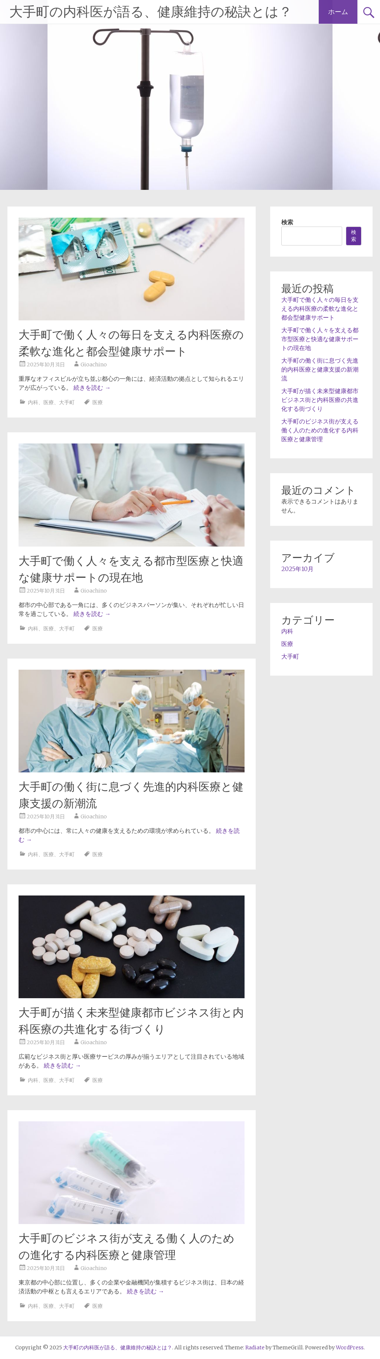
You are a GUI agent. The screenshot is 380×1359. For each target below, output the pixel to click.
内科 (33, 402)
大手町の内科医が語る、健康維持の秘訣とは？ (150, 12)
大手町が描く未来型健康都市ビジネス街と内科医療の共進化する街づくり (319, 399)
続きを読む (92, 387)
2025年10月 (297, 569)
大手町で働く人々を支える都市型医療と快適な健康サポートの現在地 (319, 339)
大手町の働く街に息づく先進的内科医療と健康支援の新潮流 (319, 369)
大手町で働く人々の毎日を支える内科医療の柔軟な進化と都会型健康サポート (319, 308)
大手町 (67, 402)
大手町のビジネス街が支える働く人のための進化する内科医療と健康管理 (319, 430)
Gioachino (94, 364)
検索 (287, 222)
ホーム (338, 12)
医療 (48, 402)
